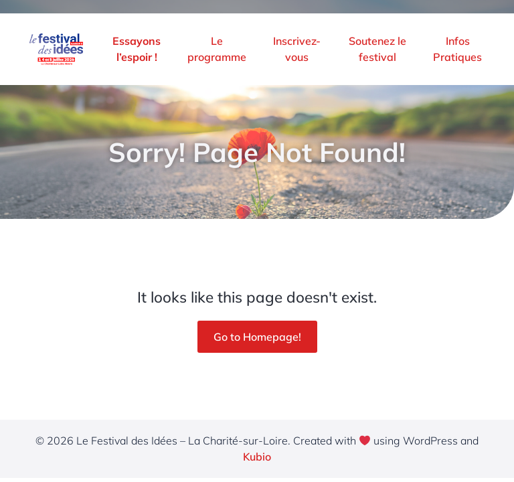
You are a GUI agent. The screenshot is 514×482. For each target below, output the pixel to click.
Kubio (257, 456)
